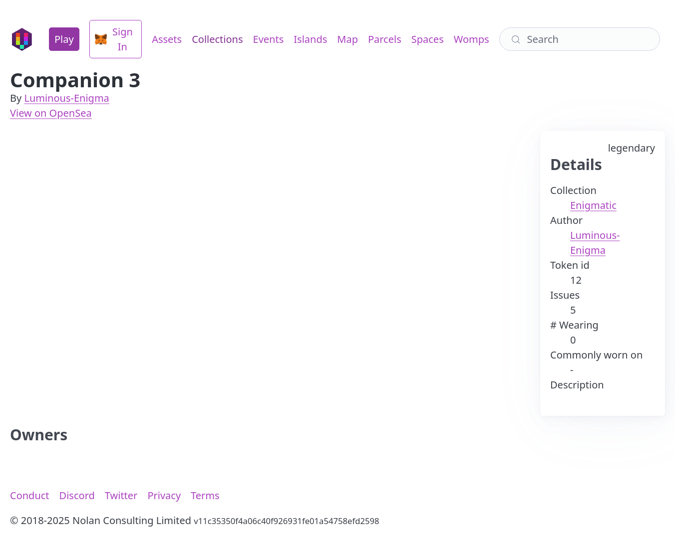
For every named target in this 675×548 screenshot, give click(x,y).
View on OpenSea (51, 113)
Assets (167, 39)
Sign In (114, 39)
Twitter (121, 495)
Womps (471, 39)
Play (64, 39)
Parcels (384, 39)
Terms (205, 495)
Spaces (427, 39)
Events (268, 39)
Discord (77, 495)
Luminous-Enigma (66, 98)
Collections (217, 39)
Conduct (29, 495)
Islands (310, 39)
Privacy (164, 495)
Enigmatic (593, 205)
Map (347, 39)
